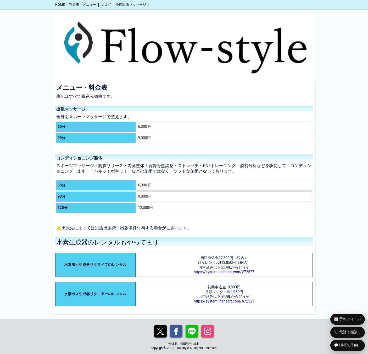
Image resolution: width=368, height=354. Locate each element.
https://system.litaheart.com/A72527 (224, 301)
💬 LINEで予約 (346, 345)
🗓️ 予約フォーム (347, 319)
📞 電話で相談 (346, 332)
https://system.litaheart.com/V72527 (224, 272)
